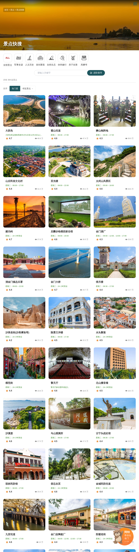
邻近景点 (28, 88)
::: (1, 1)
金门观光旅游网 (69, 4)
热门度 (15, 88)
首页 (6, 10)
